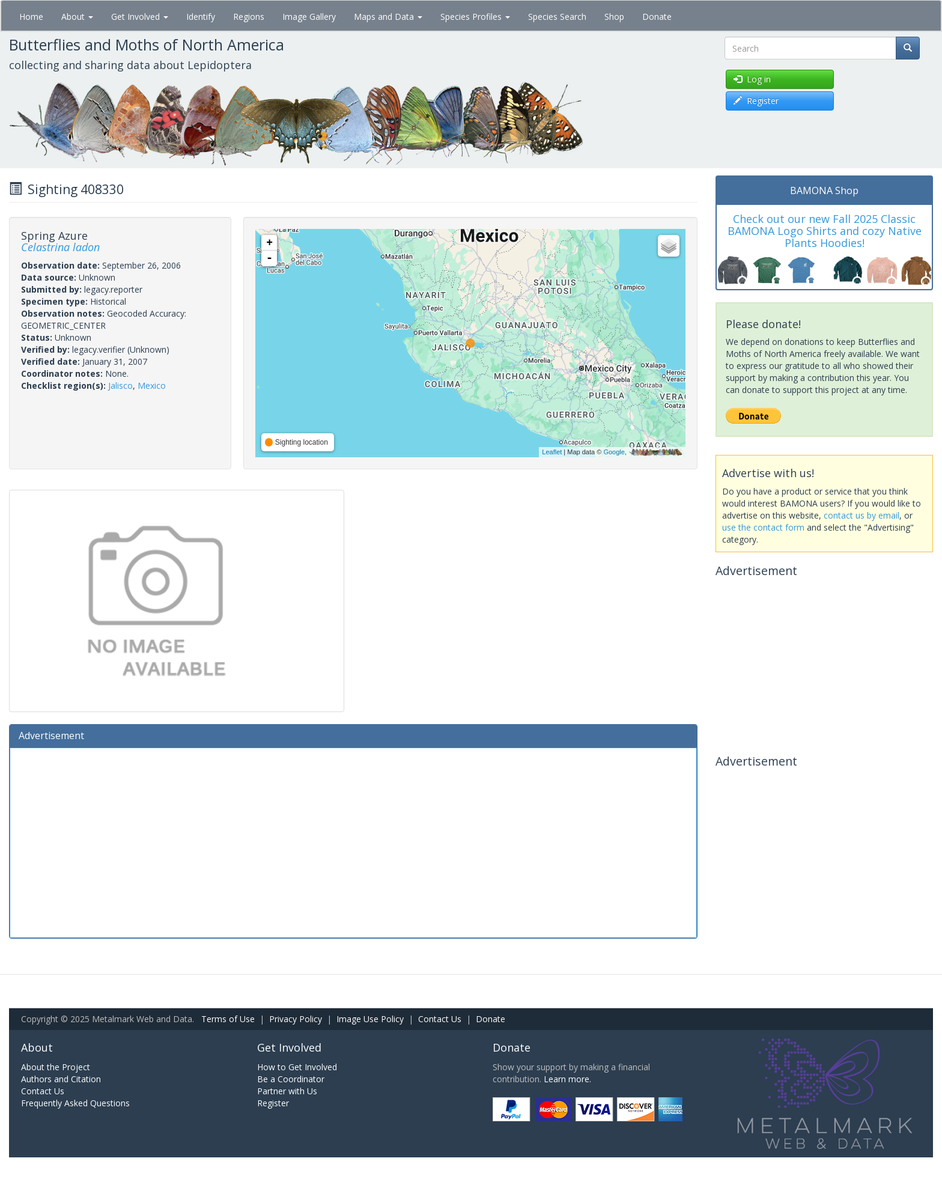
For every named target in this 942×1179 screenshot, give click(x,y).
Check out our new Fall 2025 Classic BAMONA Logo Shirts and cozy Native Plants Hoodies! (825, 231)
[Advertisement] (353, 841)
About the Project (55, 1067)
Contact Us (439, 1019)
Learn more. (567, 1079)
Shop (614, 16)
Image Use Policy (370, 1019)
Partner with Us (287, 1091)
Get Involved (139, 16)
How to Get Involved (297, 1067)
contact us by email (861, 515)
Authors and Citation (61, 1079)
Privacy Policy (295, 1019)
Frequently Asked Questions (75, 1103)
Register (273, 1103)
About (77, 16)
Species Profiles (475, 16)
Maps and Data (388, 16)
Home (31, 16)
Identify (200, 16)
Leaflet (552, 451)
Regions (248, 16)
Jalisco (120, 385)
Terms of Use (228, 1019)
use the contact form (763, 527)
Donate (657, 16)
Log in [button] (752, 79)
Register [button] (756, 100)
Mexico (152, 385)
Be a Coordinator (290, 1079)
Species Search (557, 16)
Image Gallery (309, 16)
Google (613, 451)
